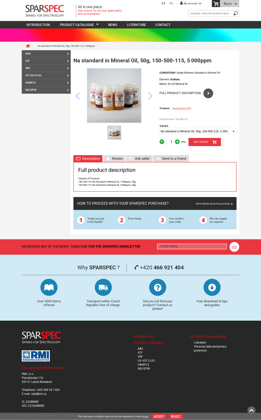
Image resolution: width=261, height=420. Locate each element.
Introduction (144, 336)
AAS (28, 53)
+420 (159, 267)
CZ (163, 3)
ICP (27, 61)
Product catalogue (77, 25)
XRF (27, 68)
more (145, 416)
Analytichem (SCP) (182, 108)
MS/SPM (30, 90)
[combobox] (198, 131)
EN (171, 3)
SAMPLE (30, 82)
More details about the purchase (213, 203)
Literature (136, 25)
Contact (163, 25)
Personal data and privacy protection (210, 348)
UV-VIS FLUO (33, 75)
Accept (159, 416)
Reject (176, 416)
